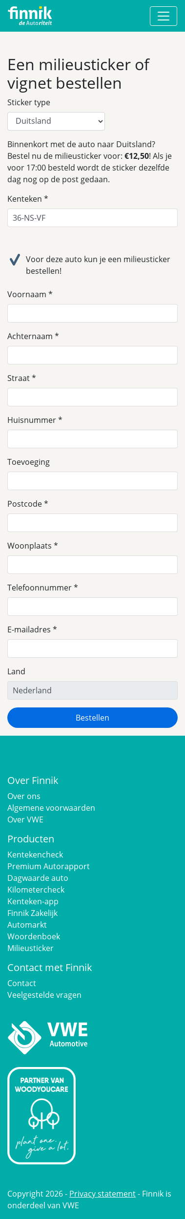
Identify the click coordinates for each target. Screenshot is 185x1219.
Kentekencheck (35, 854)
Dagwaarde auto (37, 878)
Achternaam (30, 336)
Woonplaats (29, 545)
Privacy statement (102, 1193)
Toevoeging (28, 462)
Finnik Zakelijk (32, 913)
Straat (18, 378)
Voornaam (26, 294)
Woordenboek (33, 936)
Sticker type (28, 102)
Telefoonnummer (39, 587)
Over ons (24, 796)
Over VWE (25, 819)
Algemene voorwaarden (51, 807)
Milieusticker (30, 948)
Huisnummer (31, 420)
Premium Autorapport (48, 866)
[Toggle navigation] (163, 16)
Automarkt (27, 924)
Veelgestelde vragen (44, 995)
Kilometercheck (35, 889)
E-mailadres (29, 629)
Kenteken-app (33, 901)
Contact (21, 983)
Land (16, 671)
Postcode (24, 503)
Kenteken (24, 198)
